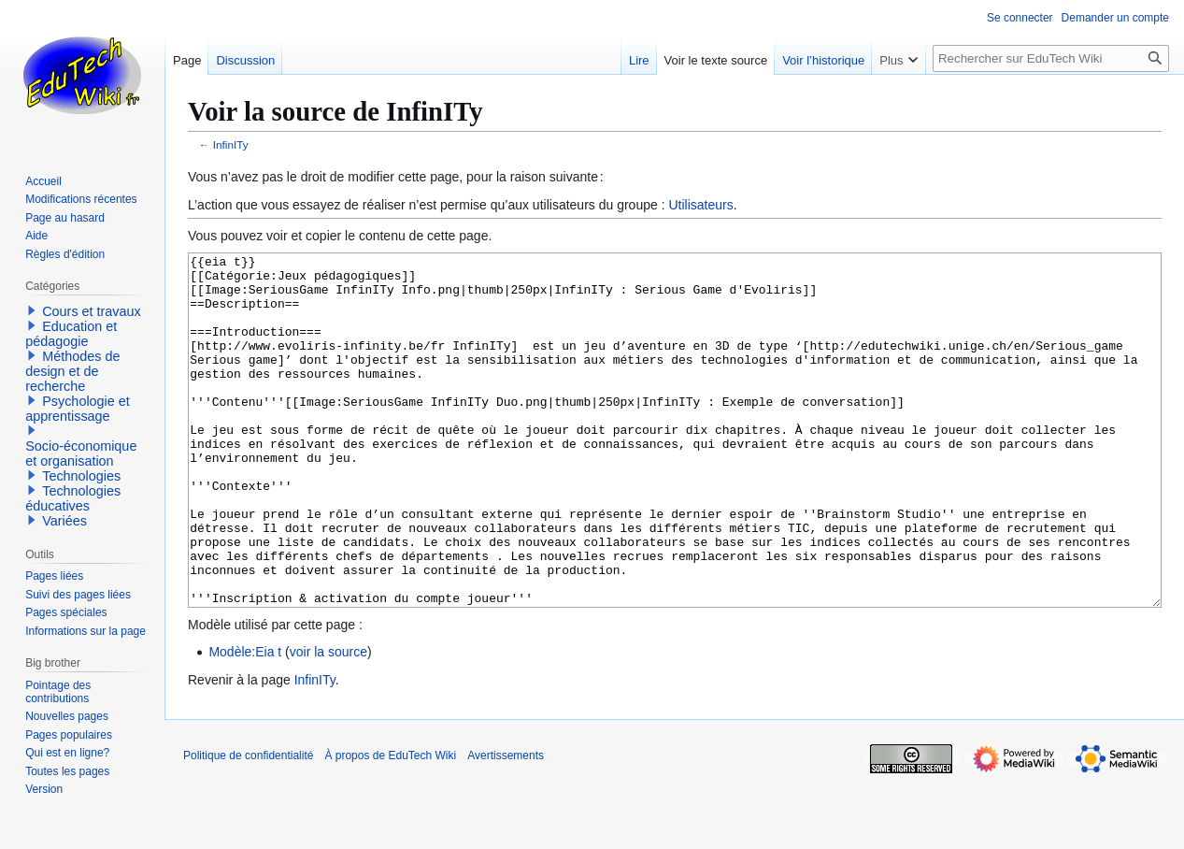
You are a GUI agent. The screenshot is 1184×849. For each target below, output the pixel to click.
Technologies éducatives (73, 498)
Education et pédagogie (71, 334)
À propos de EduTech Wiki (390, 825)
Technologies (81, 475)
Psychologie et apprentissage (77, 409)
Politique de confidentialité (248, 825)
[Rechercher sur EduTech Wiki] (1051, 58)
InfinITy (231, 144)
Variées (64, 520)
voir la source (328, 721)
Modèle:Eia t (244, 721)
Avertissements (505, 825)
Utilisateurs (700, 204)
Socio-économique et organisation (80, 453)
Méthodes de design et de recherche (72, 371)
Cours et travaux (91, 311)
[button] (31, 310)
